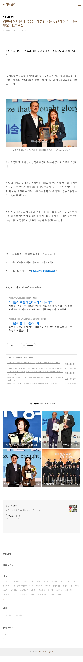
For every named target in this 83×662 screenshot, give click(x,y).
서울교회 (65, 588)
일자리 (14, 596)
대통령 (55, 588)
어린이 (39, 592)
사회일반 (15, 364)
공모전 (16, 588)
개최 (66, 592)
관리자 (51, 658)
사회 (9, 364)
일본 (15, 601)
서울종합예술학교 (28, 596)
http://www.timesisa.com (43, 271)
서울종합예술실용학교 (24, 592)
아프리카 (42, 601)
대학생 (57, 592)
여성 (48, 592)
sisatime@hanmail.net (30, 287)
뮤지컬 (6, 588)
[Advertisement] (41, 317)
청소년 (24, 601)
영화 (25, 588)
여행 (46, 588)
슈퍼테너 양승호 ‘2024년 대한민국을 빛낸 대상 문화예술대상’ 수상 (33, 375)
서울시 (59, 596)
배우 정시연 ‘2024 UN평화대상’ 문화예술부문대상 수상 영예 (30, 390)
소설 (51, 596)
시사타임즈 (9, 4)
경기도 (60, 601)
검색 (77, 622)
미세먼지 (75, 592)
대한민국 (7, 592)
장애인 (69, 596)
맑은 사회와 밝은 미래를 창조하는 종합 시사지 (24, 516)
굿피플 (42, 596)
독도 (6, 596)
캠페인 (6, 601)
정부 (32, 601)
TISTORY (42, 658)
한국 (75, 588)
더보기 (5, 606)
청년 (39, 588)
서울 (52, 601)
